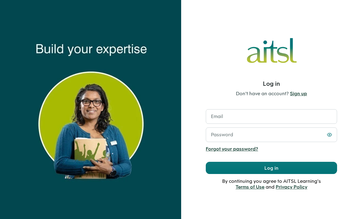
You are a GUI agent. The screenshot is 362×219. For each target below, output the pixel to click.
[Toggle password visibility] (329, 135)
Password (222, 134)
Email (217, 116)
